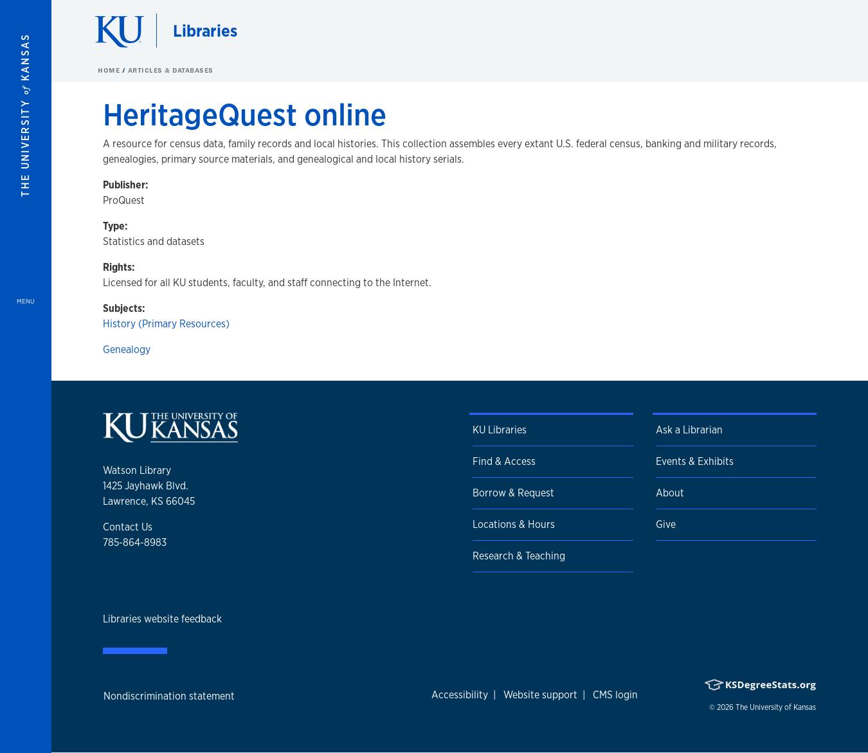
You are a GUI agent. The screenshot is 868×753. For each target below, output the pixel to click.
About (670, 493)
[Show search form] (811, 30)
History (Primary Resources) (166, 324)
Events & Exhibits (695, 461)
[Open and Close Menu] (25, 376)
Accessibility (459, 695)
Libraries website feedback (162, 619)
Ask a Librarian (689, 430)
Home (110, 70)
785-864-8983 (135, 542)
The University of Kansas (776, 707)
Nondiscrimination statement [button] (169, 696)
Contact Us (127, 527)
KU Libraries (500, 430)
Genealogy (126, 349)
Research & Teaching (519, 556)
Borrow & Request (513, 493)
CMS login (615, 695)
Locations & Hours (514, 524)
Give (666, 524)
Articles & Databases (170, 70)
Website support (540, 695)
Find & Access (504, 461)
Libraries (205, 30)
